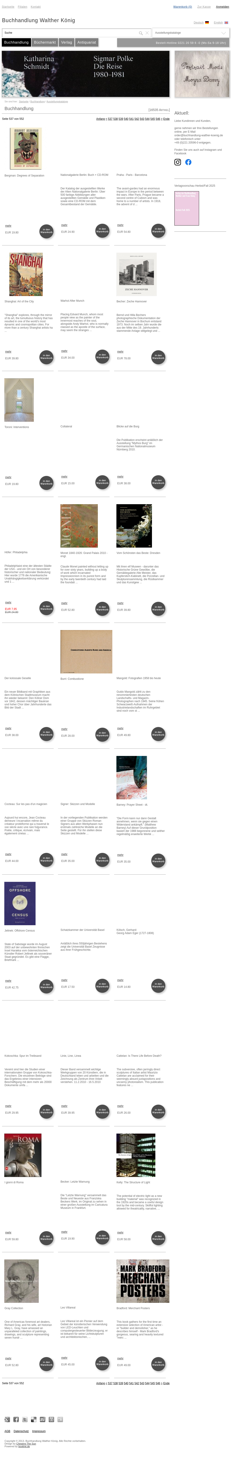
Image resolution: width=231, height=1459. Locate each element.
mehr (8, 225)
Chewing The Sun (26, 1443)
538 (115, 118)
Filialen (22, 6)
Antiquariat (86, 42)
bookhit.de (24, 1446)
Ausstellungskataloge (57, 101)
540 (126, 118)
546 (158, 118)
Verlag (66, 42)
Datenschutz (21, 1431)
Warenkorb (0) (182, 6)
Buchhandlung (16, 42)
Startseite (8, 6)
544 (147, 118)
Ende (166, 118)
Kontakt (36, 6)
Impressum (39, 1431)
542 (137, 118)
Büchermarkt (45, 42)
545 (152, 118)
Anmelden (222, 6)
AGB (7, 1431)
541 (131, 118)
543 (142, 118)
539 (121, 118)
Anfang (100, 118)
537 (110, 118)
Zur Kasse (204, 6)
